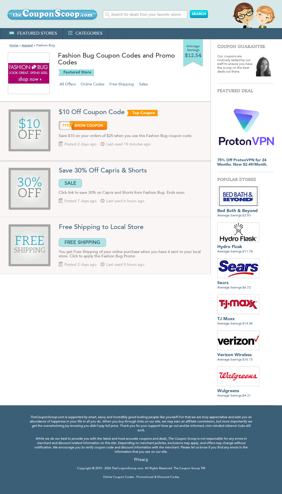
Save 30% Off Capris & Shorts (104, 171)
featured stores (33, 33)
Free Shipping (121, 84)
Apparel (27, 45)
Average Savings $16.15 (238, 355)
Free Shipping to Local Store (101, 227)
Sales (143, 84)
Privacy (141, 460)
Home (13, 45)
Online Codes (92, 84)
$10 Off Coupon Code (92, 112)
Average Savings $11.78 (238, 247)
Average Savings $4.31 (238, 391)
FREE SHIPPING (82, 242)
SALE (70, 183)
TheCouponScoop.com (127, 468)
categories (85, 33)
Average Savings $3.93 (238, 211)
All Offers (68, 84)
